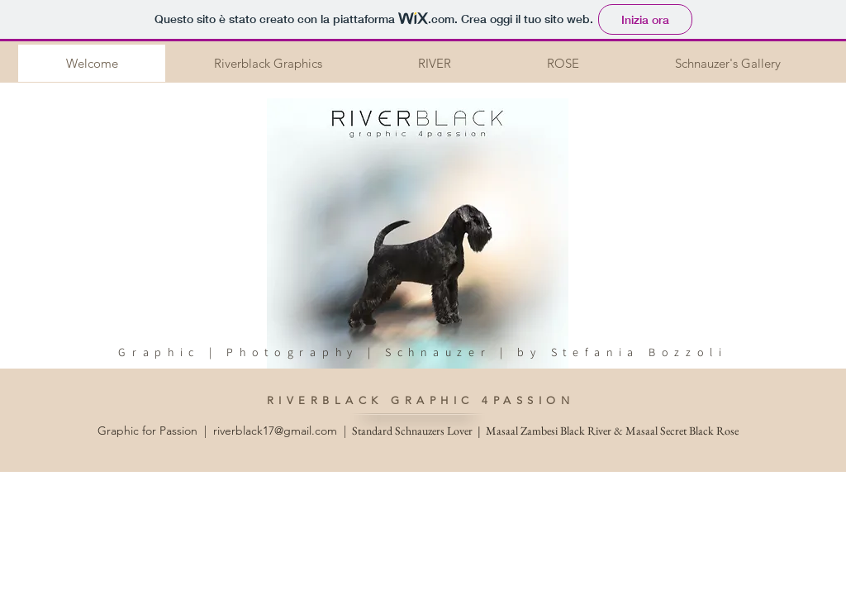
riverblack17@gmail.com (275, 430)
